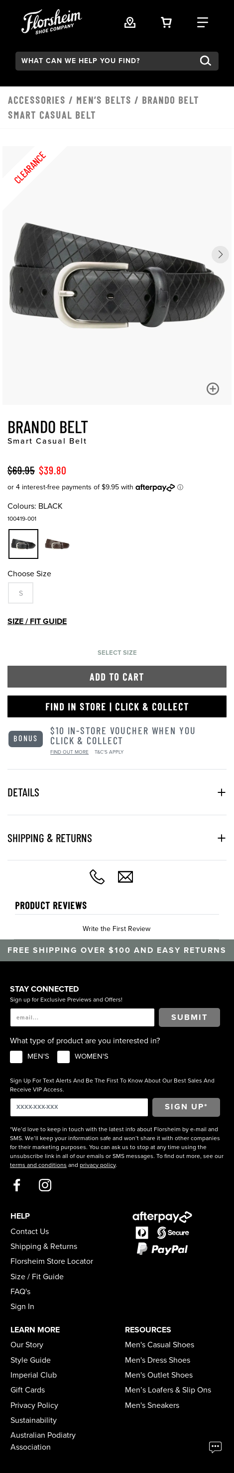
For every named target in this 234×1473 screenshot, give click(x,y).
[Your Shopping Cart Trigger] (166, 21)
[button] (220, 254)
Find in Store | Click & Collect (117, 706)
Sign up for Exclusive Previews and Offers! (66, 999)
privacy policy (98, 1165)
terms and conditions (38, 1165)
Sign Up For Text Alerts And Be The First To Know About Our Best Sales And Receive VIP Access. (112, 1085)
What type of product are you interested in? (85, 1041)
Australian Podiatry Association (43, 1441)
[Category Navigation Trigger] (202, 21)
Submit (189, 1017)
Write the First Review (116, 929)
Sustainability (33, 1420)
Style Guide (30, 1360)
